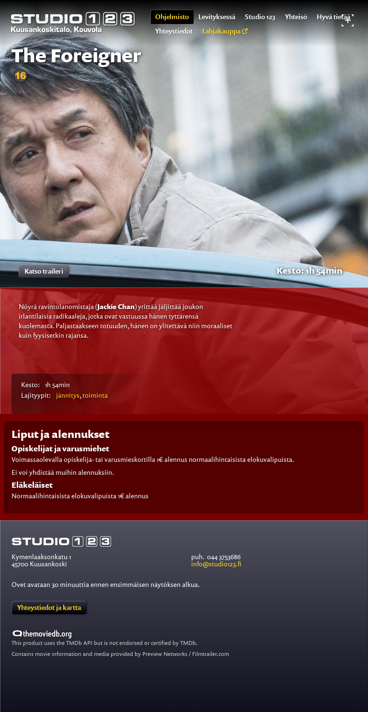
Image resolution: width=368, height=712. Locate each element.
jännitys (68, 395)
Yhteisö (296, 16)
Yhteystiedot (174, 30)
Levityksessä (216, 16)
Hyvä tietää (333, 16)
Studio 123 (260, 16)
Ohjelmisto (172, 16)
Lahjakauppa (225, 30)
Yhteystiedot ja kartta (49, 607)
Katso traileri (43, 271)
